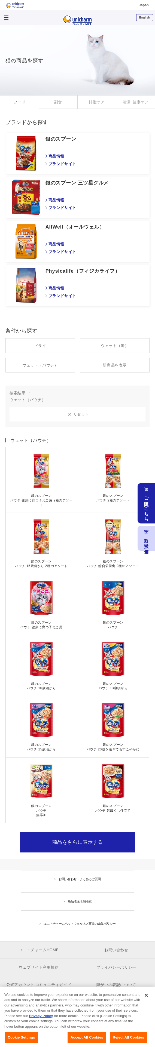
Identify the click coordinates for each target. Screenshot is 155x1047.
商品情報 (56, 156)
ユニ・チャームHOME (39, 950)
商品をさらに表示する (77, 842)
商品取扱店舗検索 (80, 901)
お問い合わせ (116, 950)
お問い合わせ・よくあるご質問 (80, 879)
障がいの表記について (116, 985)
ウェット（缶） (115, 345)
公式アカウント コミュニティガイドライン (38, 988)
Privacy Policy (41, 1019)
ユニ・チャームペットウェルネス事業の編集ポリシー (80, 924)
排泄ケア (97, 102)
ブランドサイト (62, 164)
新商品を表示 (115, 365)
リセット (81, 414)
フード (20, 102)
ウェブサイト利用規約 (39, 967)
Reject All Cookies (128, 1041)
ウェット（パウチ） (40, 365)
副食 (58, 102)
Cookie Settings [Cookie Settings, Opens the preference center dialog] (21, 1041)
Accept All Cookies (87, 1041)
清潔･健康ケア (135, 102)
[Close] (146, 999)
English (144, 17)
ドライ (40, 345)
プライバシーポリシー (116, 967)
